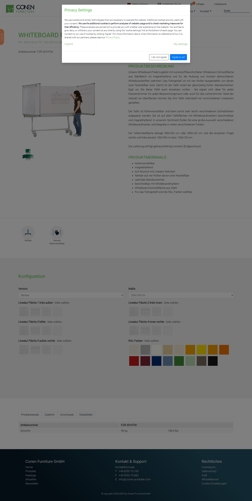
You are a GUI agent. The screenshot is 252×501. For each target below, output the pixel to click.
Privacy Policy (112, 37)
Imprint (68, 44)
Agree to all (178, 57)
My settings (181, 44)
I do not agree (159, 57)
